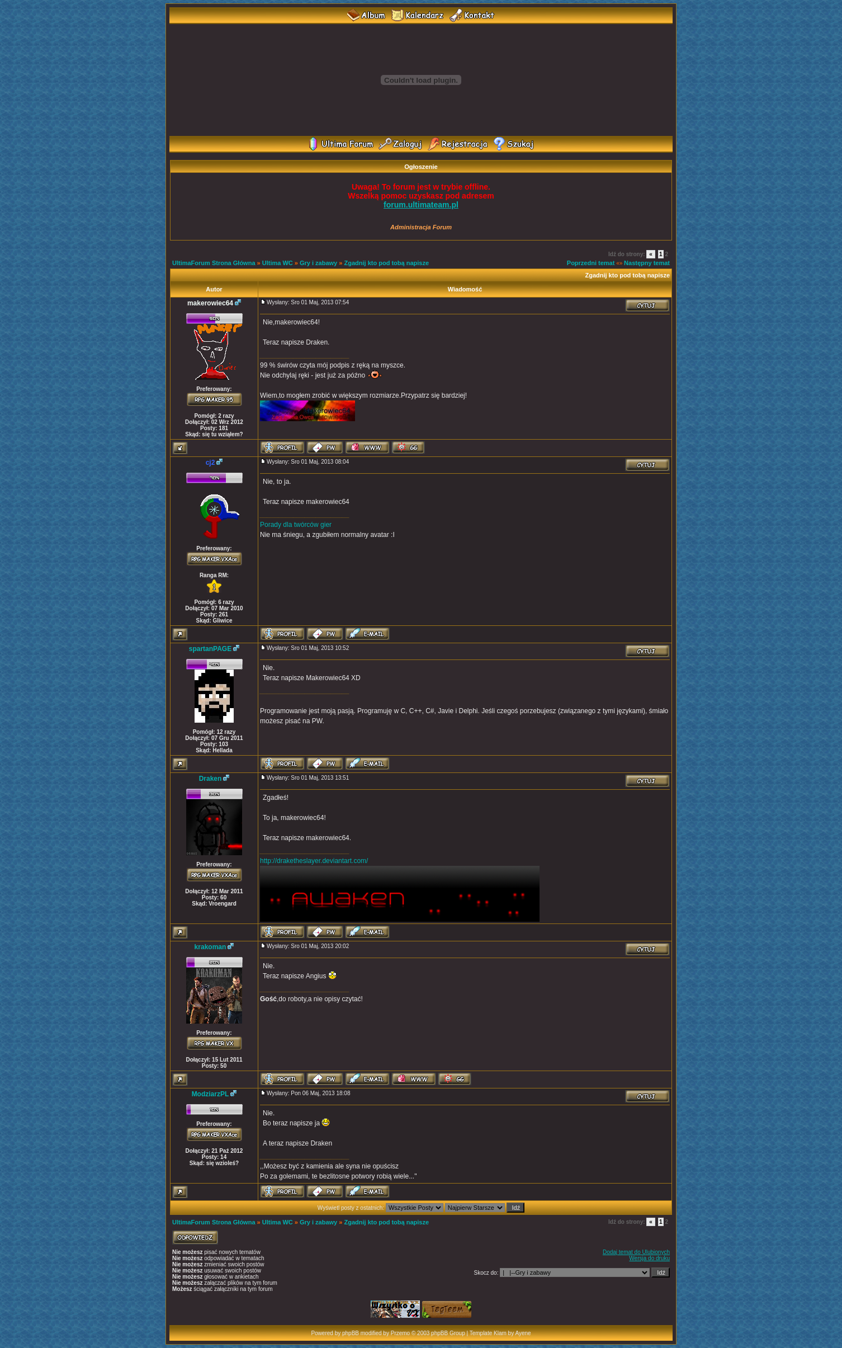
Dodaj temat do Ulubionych (636, 1252)
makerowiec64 (210, 303)
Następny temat (647, 263)
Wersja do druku (649, 1258)
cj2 (210, 462)
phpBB (350, 1333)
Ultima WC (277, 263)
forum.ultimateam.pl (421, 204)
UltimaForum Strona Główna (214, 263)
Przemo (400, 1333)
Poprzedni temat (591, 263)
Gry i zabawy (318, 263)
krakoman (210, 947)
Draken (210, 779)
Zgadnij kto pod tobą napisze (386, 263)
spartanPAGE (210, 649)
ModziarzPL (210, 1094)
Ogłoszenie (421, 166)
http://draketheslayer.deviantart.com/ (314, 861)
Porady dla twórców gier (296, 525)
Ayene (523, 1333)
